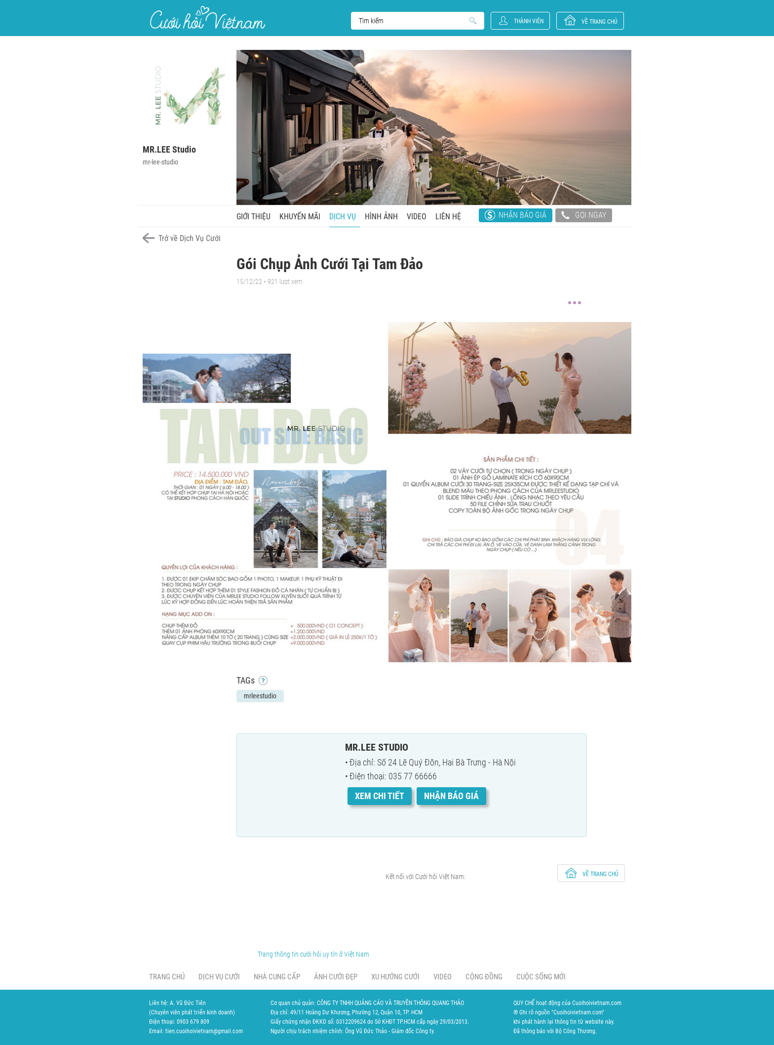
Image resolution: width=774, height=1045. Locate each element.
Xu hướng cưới (395, 976)
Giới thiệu (253, 216)
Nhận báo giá (522, 215)
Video (416, 216)
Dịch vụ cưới (219, 976)
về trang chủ (599, 21)
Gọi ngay (583, 216)
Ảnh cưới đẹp (335, 976)
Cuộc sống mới (541, 976)
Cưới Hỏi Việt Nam (207, 18)
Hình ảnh (381, 216)
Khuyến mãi (299, 216)
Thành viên (528, 21)
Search (413, 20)
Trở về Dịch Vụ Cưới (189, 238)
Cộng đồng (484, 976)
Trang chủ (167, 976)
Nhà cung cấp (277, 976)
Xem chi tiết (379, 796)
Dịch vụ (342, 216)
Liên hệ (448, 216)
